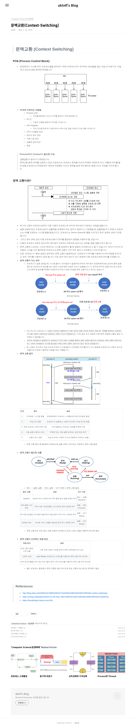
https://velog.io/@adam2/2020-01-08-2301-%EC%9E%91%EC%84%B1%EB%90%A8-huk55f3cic (66, 597)
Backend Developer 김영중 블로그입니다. (32, 697)
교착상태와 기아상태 (17, 633)
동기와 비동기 (15, 630)
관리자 (77, 723)
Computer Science (18, 623)
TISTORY (68, 723)
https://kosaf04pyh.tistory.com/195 (38, 600)
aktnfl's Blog (68, 5)
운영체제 (31, 623)
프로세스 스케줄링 (17, 628)
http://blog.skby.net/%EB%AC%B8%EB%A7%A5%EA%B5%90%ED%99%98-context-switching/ (65, 593)
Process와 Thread (17, 636)
